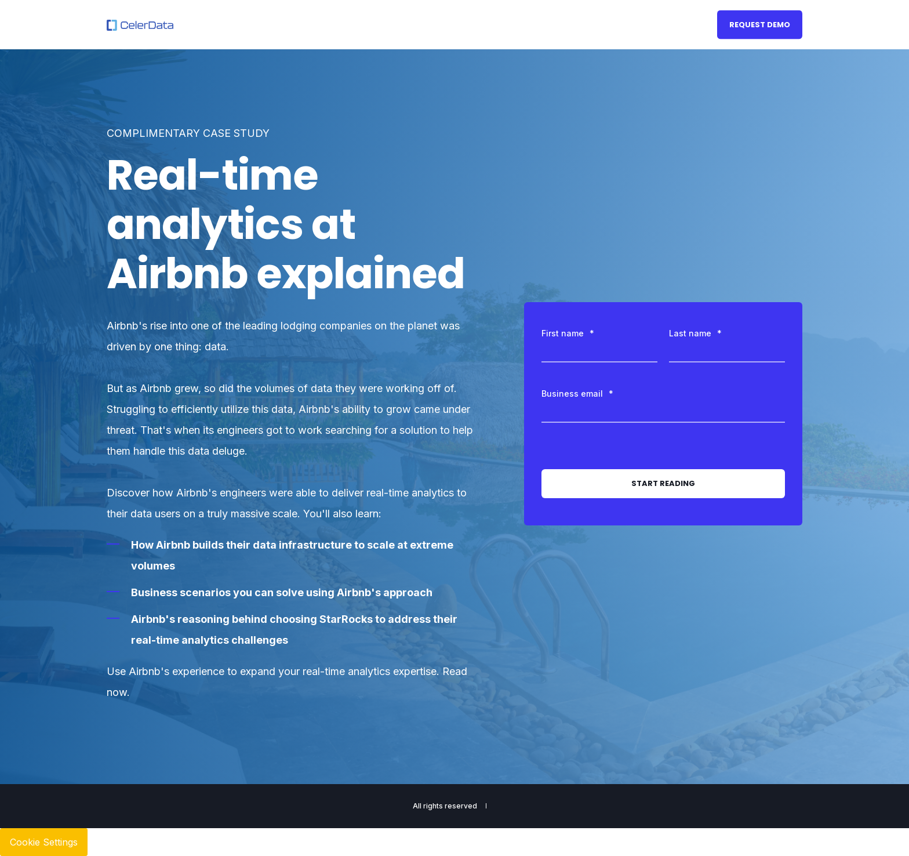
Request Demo (759, 24)
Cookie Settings (44, 842)
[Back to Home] (140, 25)
